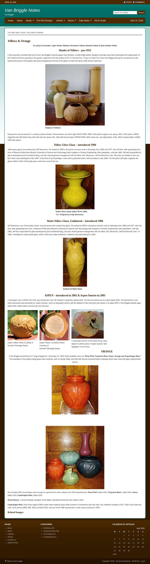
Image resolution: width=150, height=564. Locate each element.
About (19, 20)
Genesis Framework (123, 561)
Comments (140, 2)
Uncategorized (49, 537)
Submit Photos (13, 543)
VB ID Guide (100, 20)
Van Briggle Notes (22, 10)
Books (29, 20)
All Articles (47, 528)
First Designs (48, 534)
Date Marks (84, 20)
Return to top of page (14, 561)
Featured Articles (50, 531)
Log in (143, 561)
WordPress (136, 561)
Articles (59, 20)
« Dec (114, 554)
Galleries (11, 534)
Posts (129, 2)
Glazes (71, 20)
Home (10, 20)
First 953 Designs (45, 20)
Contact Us (12, 540)
